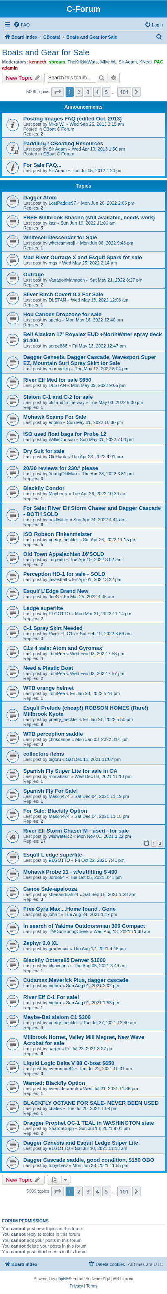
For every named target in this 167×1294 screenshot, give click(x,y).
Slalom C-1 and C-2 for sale (58, 397)
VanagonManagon (66, 280)
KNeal (145, 61)
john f (53, 914)
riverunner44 (61, 1068)
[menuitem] (21, 25)
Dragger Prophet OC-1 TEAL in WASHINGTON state (88, 1123)
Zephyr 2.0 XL (40, 943)
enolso (55, 422)
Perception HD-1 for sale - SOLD (64, 574)
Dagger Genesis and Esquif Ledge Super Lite (80, 1143)
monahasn (58, 776)
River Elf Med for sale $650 (57, 380)
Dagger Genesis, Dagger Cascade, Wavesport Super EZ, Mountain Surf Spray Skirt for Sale (89, 360)
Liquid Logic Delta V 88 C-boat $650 (68, 1063)
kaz (51, 223)
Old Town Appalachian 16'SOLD (63, 554)
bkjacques (58, 965)
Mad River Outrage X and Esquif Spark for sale (82, 257)
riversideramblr (63, 1088)
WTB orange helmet (48, 688)
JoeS (53, 596)
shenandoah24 (63, 894)
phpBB (62, 1279)
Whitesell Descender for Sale (60, 237)
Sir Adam (128, 61)
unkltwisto (58, 519)
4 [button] (97, 92)
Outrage (33, 274)
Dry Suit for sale (43, 451)
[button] (57, 92)
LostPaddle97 (62, 203)
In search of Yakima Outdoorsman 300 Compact (84, 926)
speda (54, 319)
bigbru (54, 759)
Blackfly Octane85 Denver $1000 (64, 960)
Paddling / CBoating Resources (63, 143)
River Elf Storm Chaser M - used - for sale (76, 831)
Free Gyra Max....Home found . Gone (69, 909)
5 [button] (106, 92)
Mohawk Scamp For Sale (54, 417)
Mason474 (58, 796)
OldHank (57, 456)
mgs (52, 262)
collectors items (43, 754)
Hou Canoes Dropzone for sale (62, 314)
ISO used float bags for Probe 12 (64, 434)
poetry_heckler (63, 539)
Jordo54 (56, 877)
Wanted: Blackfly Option (54, 1083)
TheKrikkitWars (83, 61)
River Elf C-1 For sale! (51, 997)
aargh (54, 1048)
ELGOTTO (59, 613)
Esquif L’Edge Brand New (55, 591)
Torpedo (56, 559)
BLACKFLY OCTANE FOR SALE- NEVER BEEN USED (90, 1103)
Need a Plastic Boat (48, 668)
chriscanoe (59, 739)
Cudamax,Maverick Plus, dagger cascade (75, 980)
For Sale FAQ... (42, 165)
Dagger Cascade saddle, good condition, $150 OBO (88, 1160)
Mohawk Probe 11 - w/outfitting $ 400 (70, 872)
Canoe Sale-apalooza (50, 889)
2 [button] (78, 92)
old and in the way (66, 402)
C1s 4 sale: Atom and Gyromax (62, 648)
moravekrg (59, 368)
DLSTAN (57, 299)
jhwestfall (57, 579)
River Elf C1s (61, 633)
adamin (10, 68)
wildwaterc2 (60, 836)
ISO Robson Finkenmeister (57, 534)
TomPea (56, 653)
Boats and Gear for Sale (46, 52)
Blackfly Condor (43, 488)
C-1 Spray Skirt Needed (53, 628)
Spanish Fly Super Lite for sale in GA (70, 771)
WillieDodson (61, 439)
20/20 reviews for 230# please (60, 468)
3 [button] (87, 92)
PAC (158, 61)
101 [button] (124, 92)
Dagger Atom (40, 198)
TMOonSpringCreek (68, 931)
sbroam (57, 61)
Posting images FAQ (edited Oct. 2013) (72, 119)
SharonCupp (61, 1128)
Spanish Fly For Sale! (50, 791)
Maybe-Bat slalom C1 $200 (57, 1017)
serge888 (57, 345)
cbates (55, 1108)
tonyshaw (57, 1165)
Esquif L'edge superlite (52, 855)
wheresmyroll (61, 242)
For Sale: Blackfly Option (55, 811)
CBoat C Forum (58, 129)
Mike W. (108, 61)
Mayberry (57, 493)
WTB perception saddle (53, 734)
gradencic (58, 948)
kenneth (37, 61)
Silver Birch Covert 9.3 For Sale (63, 294)
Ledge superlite (43, 608)
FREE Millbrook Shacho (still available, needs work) (89, 217)
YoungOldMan (62, 473)
